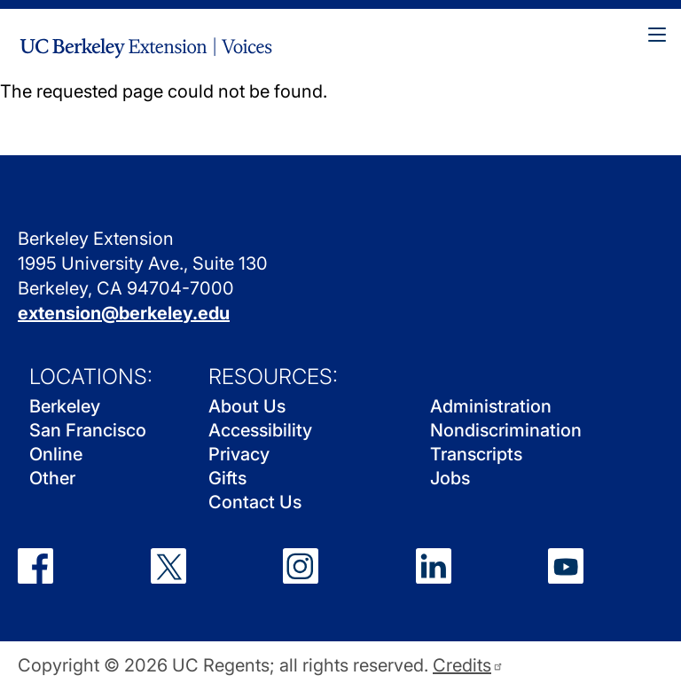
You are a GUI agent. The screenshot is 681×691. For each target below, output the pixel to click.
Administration (491, 406)
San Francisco (87, 430)
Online (55, 454)
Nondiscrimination (506, 430)
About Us (247, 406)
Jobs (450, 478)
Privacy (239, 454)
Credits (468, 666)
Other (52, 478)
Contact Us (254, 502)
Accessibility (260, 430)
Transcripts (476, 454)
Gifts (227, 478)
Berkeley (64, 406)
